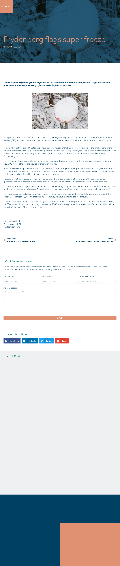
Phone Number (87, 276)
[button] (12, 340)
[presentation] (21, 308)
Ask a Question (11, 287)
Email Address (48, 276)
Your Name (9, 276)
